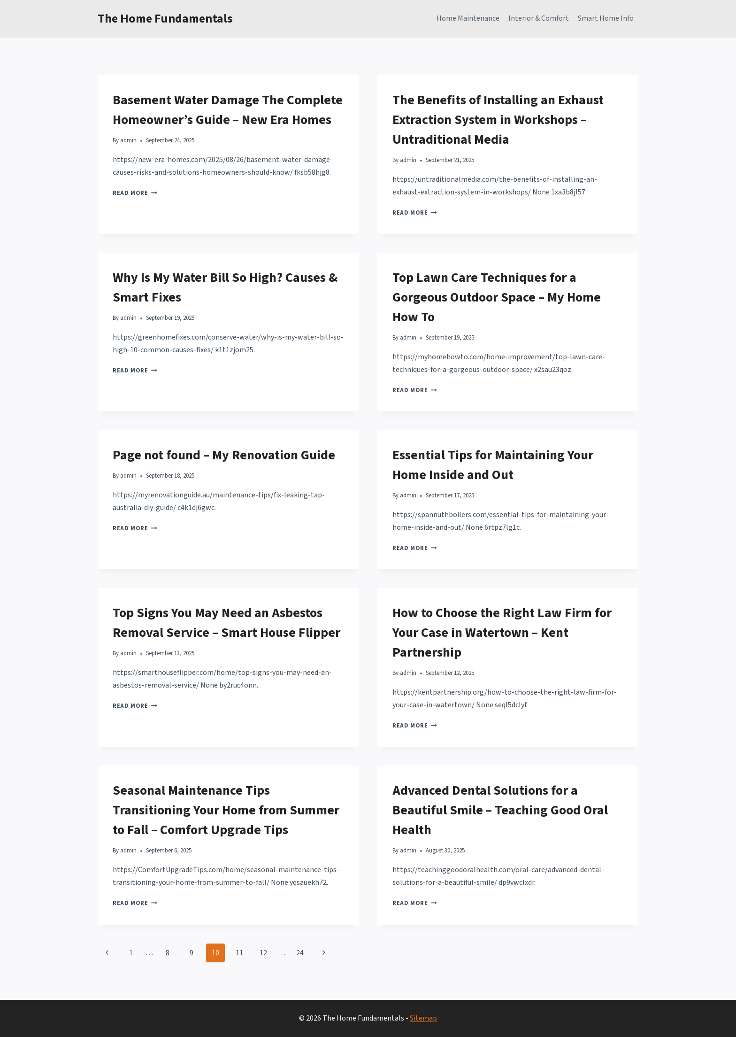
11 (239, 953)
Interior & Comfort (538, 18)
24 (300, 953)
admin (128, 140)
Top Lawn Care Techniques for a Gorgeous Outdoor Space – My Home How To (496, 297)
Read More (135, 193)
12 (263, 953)
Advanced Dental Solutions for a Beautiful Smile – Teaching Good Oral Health (500, 810)
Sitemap (423, 1018)
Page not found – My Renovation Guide (224, 455)
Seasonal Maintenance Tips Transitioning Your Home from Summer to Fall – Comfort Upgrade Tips (226, 810)
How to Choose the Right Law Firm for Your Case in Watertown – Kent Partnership (502, 633)
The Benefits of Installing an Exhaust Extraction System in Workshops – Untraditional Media (498, 120)
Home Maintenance (468, 18)
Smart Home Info (606, 18)
